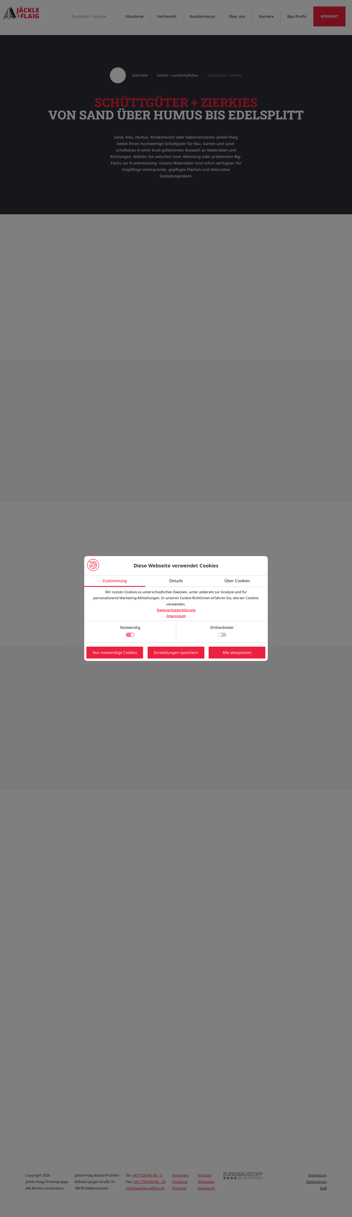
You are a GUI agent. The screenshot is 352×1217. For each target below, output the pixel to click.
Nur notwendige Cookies (115, 652)
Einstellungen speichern (176, 652)
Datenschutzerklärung (176, 610)
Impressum (176, 615)
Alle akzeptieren (237, 652)
